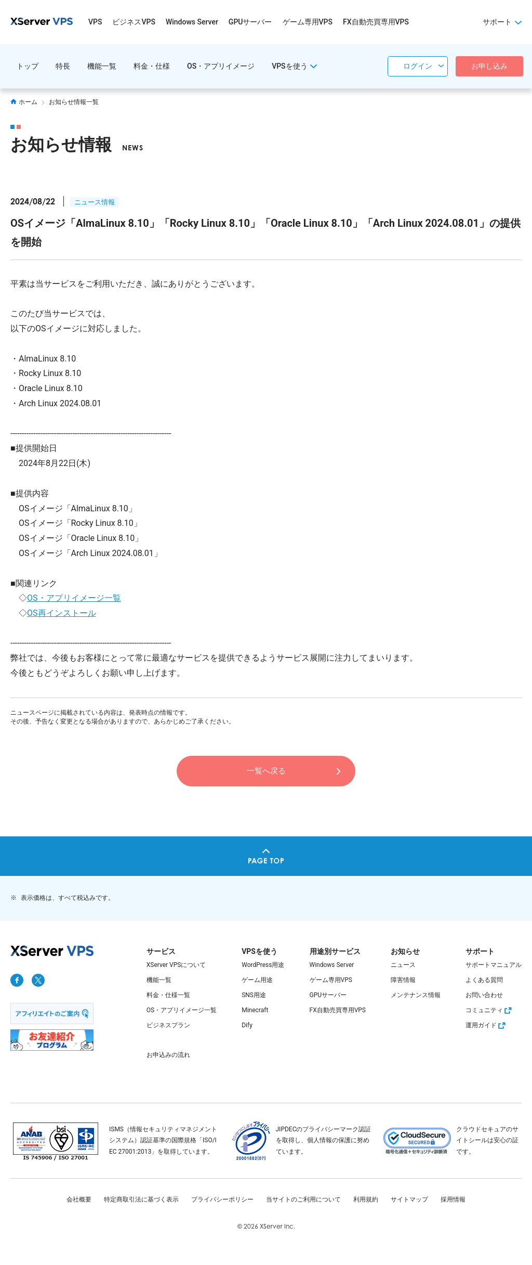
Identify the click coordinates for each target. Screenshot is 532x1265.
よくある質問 (484, 980)
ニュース (403, 965)
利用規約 (365, 1199)
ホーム (23, 102)
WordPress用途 (263, 965)
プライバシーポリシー (222, 1199)
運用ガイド (487, 1025)
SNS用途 (254, 995)
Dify (247, 1025)
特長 (63, 66)
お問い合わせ (484, 995)
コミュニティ (490, 1010)
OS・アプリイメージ (221, 66)
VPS (95, 22)
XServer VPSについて (176, 965)
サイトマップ (409, 1199)
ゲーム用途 (257, 980)
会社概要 (78, 1199)
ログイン (417, 66)
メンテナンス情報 (416, 995)
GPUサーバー (250, 22)
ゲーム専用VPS (307, 22)
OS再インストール (61, 613)
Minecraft (255, 1010)
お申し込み (489, 66)
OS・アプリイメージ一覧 (74, 598)
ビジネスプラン (168, 1025)
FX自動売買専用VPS (376, 22)
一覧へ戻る (266, 771)
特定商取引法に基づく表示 (141, 1199)
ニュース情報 (94, 202)
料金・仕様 (152, 66)
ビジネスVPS (133, 22)
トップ (27, 66)
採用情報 (453, 1199)
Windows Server (192, 22)
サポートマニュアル (494, 965)
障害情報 (403, 980)
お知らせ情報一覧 (74, 102)
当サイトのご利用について (303, 1199)
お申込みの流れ (168, 1055)
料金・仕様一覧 (168, 995)
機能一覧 (101, 66)
